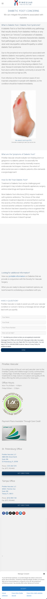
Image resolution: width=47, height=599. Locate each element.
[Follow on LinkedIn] (20, 513)
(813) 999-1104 (11, 498)
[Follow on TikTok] (10, 513)
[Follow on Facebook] (3, 513)
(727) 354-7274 (11, 466)
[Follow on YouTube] (23, 513)
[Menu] (2, 3)
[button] (44, 574)
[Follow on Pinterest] (17, 513)
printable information (17, 276)
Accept (23, 589)
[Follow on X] (13, 513)
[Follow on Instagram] (7, 513)
